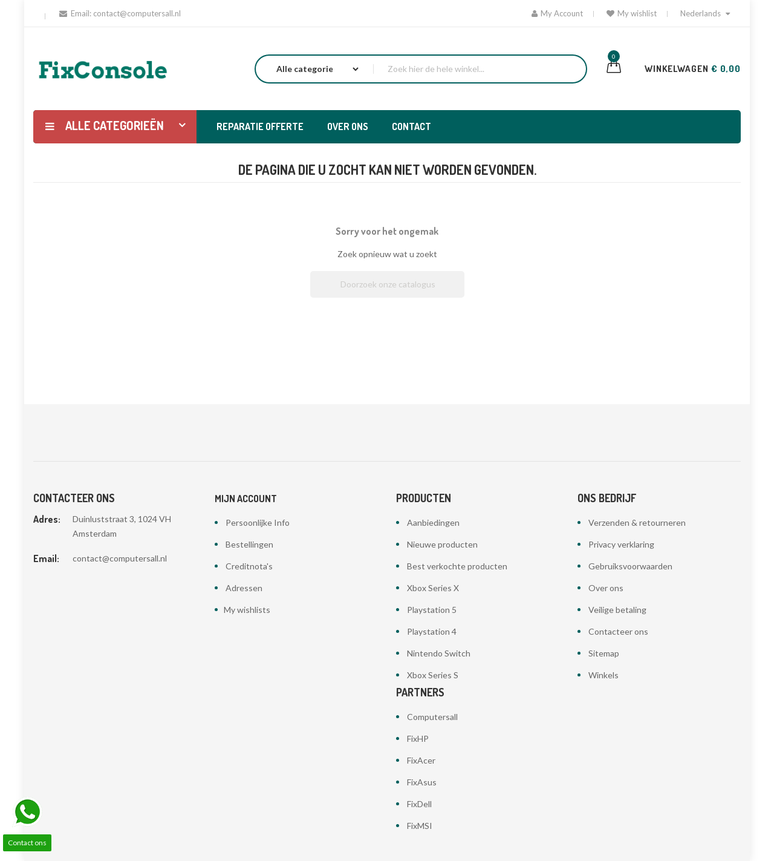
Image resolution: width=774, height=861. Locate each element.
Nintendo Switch (438, 653)
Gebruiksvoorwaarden (630, 566)
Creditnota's (249, 566)
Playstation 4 (432, 631)
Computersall (432, 717)
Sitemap (603, 653)
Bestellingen (249, 544)
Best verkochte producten (457, 566)
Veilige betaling (617, 609)
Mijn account (246, 499)
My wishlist (632, 13)
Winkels (603, 675)
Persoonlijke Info (258, 522)
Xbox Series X (433, 588)
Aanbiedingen (433, 522)
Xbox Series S (432, 675)
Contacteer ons (618, 631)
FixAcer (421, 760)
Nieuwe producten (442, 544)
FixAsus (422, 782)
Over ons (605, 588)
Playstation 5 (432, 609)
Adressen (244, 588)
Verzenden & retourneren (637, 522)
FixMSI (419, 825)
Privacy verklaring (621, 544)
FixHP (418, 738)
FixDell (419, 804)
